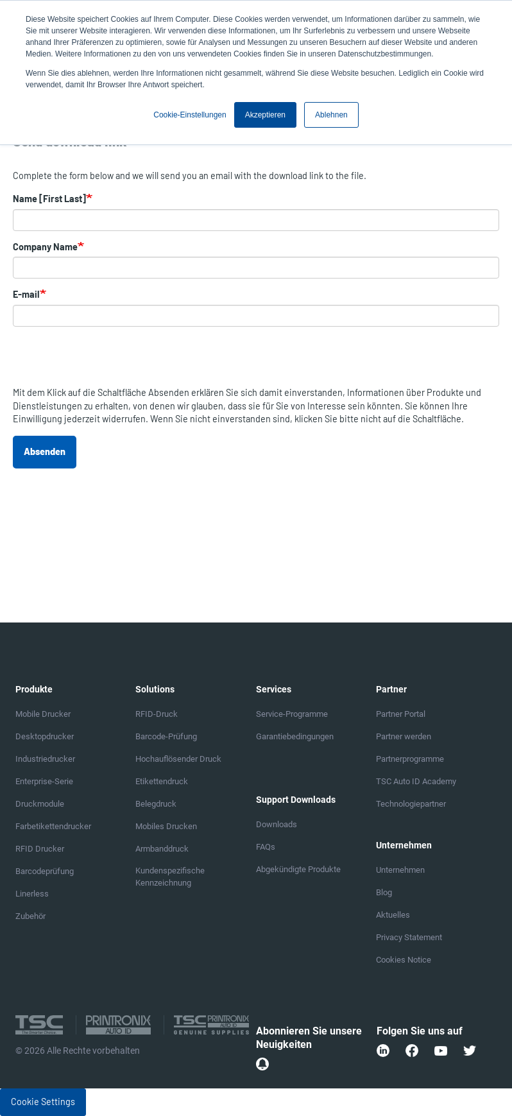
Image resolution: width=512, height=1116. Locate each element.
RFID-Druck (156, 714)
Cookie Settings (43, 1101)
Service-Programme (292, 714)
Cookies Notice (403, 960)
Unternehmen (400, 870)
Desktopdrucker (44, 736)
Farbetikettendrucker (53, 826)
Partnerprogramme (410, 759)
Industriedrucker (45, 759)
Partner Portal (400, 714)
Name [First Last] (49, 198)
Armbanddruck (162, 849)
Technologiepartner (411, 804)
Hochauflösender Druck (178, 759)
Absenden (44, 451)
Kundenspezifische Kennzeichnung (170, 877)
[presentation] (110, 361)
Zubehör (30, 916)
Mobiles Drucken (166, 826)
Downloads (276, 824)
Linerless (32, 893)
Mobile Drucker (43, 714)
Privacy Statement (409, 937)
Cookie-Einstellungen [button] (189, 114)
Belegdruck (155, 804)
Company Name (45, 246)
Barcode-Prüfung (166, 736)
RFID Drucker (39, 849)
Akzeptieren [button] (265, 114)
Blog (384, 892)
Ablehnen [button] (331, 114)
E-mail (26, 294)
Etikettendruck (161, 781)
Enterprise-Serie (44, 781)
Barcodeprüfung (44, 871)
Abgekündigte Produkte (298, 869)
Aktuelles (393, 915)
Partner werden (403, 736)
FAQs (265, 847)
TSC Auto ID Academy (416, 781)
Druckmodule (39, 804)
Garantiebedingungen (295, 736)
